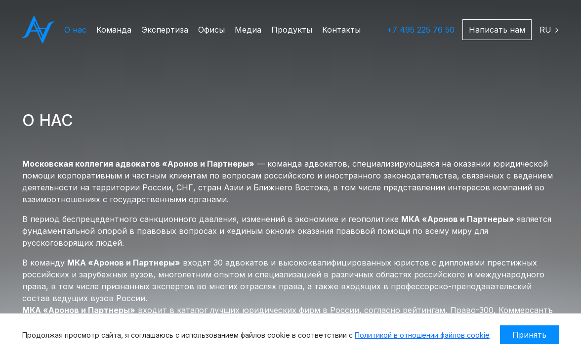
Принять (529, 335)
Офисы (211, 30)
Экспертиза (164, 30)
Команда (113, 30)
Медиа (248, 30)
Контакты (341, 30)
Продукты (291, 30)
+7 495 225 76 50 (421, 30)
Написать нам (497, 30)
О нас (75, 30)
